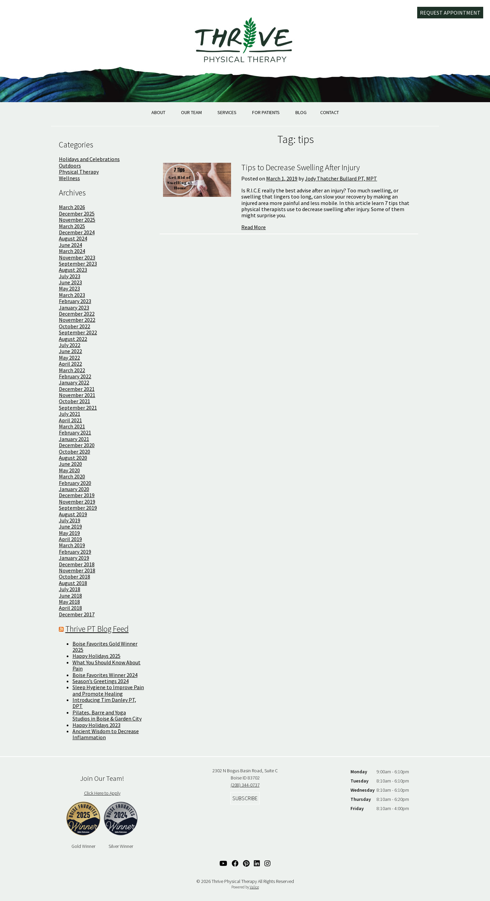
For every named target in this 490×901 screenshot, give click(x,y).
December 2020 (77, 445)
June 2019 (70, 526)
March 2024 (72, 251)
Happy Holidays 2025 (96, 655)
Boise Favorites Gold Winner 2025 (104, 646)
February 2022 (75, 376)
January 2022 (74, 382)
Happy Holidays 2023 (96, 725)
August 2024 (73, 238)
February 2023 (75, 301)
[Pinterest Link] (246, 863)
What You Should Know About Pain (106, 665)
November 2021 (77, 395)
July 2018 (69, 589)
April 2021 (70, 420)
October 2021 (74, 401)
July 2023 (69, 276)
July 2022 (69, 345)
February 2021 (75, 432)
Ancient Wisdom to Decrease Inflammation (105, 734)
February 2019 (75, 551)
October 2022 (74, 326)
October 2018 (74, 576)
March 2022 (72, 370)
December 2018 (77, 564)
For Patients (266, 112)
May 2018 (69, 601)
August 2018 (73, 583)
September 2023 (78, 263)
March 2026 (72, 207)
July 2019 (69, 520)
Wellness (69, 178)
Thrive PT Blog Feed (97, 628)
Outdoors (70, 165)
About (158, 112)
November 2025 (77, 219)
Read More (253, 227)
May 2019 (69, 532)
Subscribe (245, 798)
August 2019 (73, 514)
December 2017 (77, 614)
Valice (254, 887)
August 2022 (73, 338)
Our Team (191, 112)
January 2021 (74, 439)
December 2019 (77, 495)
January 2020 (74, 489)
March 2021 (72, 426)
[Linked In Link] (257, 863)
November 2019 (77, 501)
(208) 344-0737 (245, 785)
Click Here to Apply (102, 793)
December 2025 (77, 213)
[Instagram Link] (267, 863)
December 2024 (77, 232)
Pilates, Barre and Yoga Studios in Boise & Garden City (107, 715)
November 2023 (77, 257)
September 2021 (78, 407)
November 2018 (77, 570)
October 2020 (74, 451)
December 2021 (77, 388)
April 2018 (70, 607)
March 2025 (72, 226)
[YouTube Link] (223, 863)
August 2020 (73, 457)
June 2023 (70, 282)
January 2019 (74, 557)
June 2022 (70, 351)
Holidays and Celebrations (89, 159)
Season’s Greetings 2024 (100, 681)
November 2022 (77, 319)
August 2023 (73, 269)
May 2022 (69, 357)
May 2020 (69, 470)
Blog (301, 112)
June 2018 (70, 595)
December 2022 (77, 313)
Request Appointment (450, 12)
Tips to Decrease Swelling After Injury (300, 167)
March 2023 (72, 294)
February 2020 (75, 482)
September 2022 (78, 332)
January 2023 (74, 307)
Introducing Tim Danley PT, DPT (104, 702)
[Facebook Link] (235, 863)
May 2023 (69, 288)
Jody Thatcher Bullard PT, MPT (341, 178)
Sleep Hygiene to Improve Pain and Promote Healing (108, 690)
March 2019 (72, 545)
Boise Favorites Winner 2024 (104, 674)
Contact (329, 112)
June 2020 (70, 463)
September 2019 (78, 507)
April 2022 (70, 363)
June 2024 (70, 244)
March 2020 (72, 476)
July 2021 (69, 413)
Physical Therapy (79, 171)
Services (226, 112)
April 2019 (70, 539)
